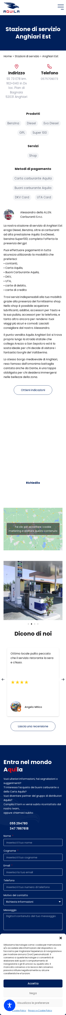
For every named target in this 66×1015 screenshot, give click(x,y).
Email (7, 865)
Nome (8, 836)
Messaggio (10, 910)
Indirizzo (16, 73)
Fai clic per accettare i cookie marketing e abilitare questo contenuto (33, 529)
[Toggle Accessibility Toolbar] (10, 1005)
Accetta (33, 983)
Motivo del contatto (16, 895)
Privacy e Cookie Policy (40, 1010)
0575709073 (49, 79)
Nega (33, 993)
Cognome (10, 851)
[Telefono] (49, 66)
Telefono (49, 73)
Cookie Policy (19, 1010)
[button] (60, 938)
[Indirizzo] (16, 66)
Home (8, 56)
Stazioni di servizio (27, 56)
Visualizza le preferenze (33, 1003)
